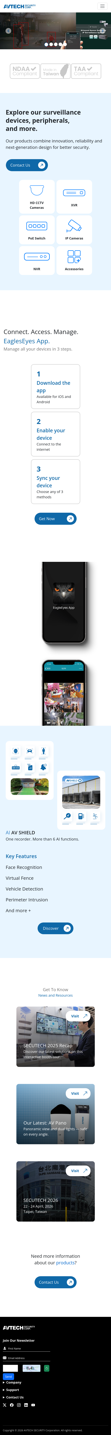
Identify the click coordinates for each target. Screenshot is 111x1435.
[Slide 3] (56, 44)
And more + (18, 910)
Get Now (56, 518)
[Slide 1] (46, 44)
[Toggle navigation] (102, 6)
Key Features (21, 856)
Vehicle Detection (24, 889)
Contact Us (27, 165)
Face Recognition (24, 867)
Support (12, 1390)
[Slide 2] (51, 44)
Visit (79, 1016)
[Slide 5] (65, 44)
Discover (57, 928)
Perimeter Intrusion (27, 899)
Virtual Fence (20, 878)
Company (13, 1382)
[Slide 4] (60, 44)
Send (8, 1377)
